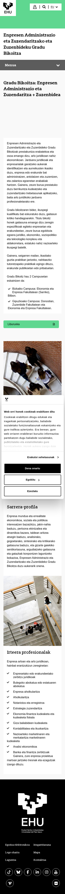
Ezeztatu (32, 491)
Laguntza (10, 860)
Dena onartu (32, 468)
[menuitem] (55, 6)
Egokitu (33, 479)
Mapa (36, 852)
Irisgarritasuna (42, 844)
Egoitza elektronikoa (17, 844)
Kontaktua (39, 860)
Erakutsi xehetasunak (40, 457)
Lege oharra (12, 852)
